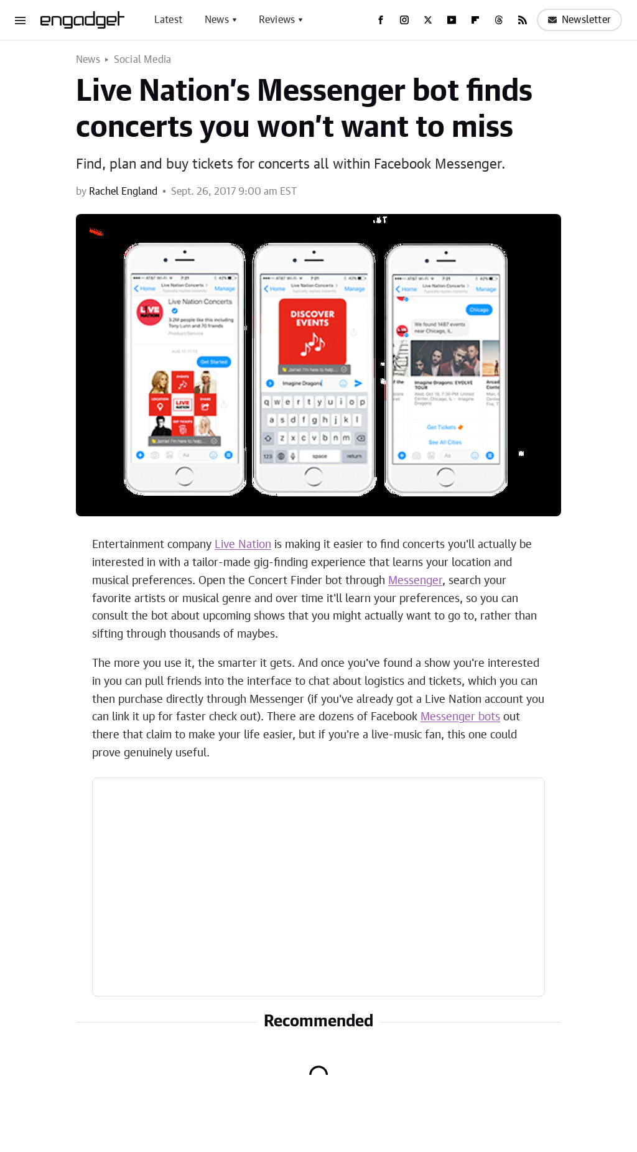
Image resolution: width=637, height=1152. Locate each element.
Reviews (277, 20)
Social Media (142, 60)
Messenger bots (460, 717)
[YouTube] (451, 20)
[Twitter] (428, 20)
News (217, 20)
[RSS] (522, 20)
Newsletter (579, 20)
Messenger (415, 581)
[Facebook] (380, 20)
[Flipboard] (475, 20)
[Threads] (499, 20)
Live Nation (243, 544)
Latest (168, 20)
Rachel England (123, 192)
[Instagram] (404, 20)
